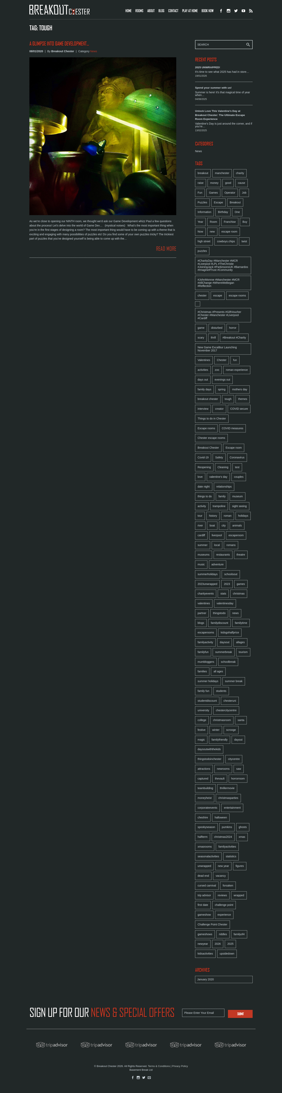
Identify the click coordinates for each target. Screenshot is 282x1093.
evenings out (222, 379)
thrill (213, 337)
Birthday (223, 212)
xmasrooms (205, 846)
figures (240, 866)
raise (200, 182)
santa (241, 720)
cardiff (201, 535)
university (203, 710)
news (235, 613)
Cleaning (223, 467)
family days (204, 389)
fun (235, 360)
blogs (201, 622)
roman (227, 515)
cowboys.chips (226, 241)
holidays (243, 515)
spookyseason (206, 827)
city (223, 525)
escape (217, 295)
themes (242, 399)
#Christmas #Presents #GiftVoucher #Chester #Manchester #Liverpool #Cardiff (219, 315)
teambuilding (205, 788)
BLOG (161, 10)
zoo (217, 369)
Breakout (235, 202)
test (237, 467)
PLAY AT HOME (190, 10)
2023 (227, 584)
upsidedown (227, 953)
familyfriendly (220, 739)
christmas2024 (223, 836)
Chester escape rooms (211, 437)
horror (232, 327)
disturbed (216, 327)
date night (204, 486)
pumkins (227, 827)
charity (240, 173)
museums (204, 554)
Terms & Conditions (159, 1066)
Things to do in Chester (212, 418)
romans (231, 545)
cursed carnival (207, 885)
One (237, 212)
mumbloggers (206, 661)
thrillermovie (227, 788)
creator (219, 408)
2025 (230, 943)
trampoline (219, 506)
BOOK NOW (207, 10)
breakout (203, 173)
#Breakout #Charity (234, 337)
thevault (219, 778)
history (213, 515)
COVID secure (239, 408)
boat (212, 525)
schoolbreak (228, 661)
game (201, 327)
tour (200, 515)
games (241, 584)
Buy (244, 221)
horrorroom (238, 778)
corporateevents (207, 807)
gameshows (205, 934)
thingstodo (219, 613)
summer (203, 545)
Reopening (204, 467)
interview (203, 408)
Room (213, 221)
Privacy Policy (180, 1066)
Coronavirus (237, 457)
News (93, 51)
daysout (224, 642)
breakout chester (208, 399)
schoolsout (230, 574)
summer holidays (208, 681)
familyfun (203, 652)
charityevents (206, 593)
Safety (219, 457)
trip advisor (204, 895)
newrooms (223, 768)
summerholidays (208, 574)
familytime (241, 622)
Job (244, 192)
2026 (218, 943)
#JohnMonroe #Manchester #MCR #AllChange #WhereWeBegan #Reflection (219, 282)
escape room (229, 231)
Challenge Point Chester (212, 924)
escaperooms (206, 632)
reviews (222, 895)
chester (202, 295)
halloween (221, 817)
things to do (205, 496)
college (202, 720)
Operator (229, 192)
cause (241, 182)
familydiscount (219, 622)
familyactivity (205, 642)
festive (201, 729)
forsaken (228, 885)
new (212, 231)
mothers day (239, 389)
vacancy (221, 875)
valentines (204, 603)
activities (203, 369)
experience (224, 914)
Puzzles (202, 202)
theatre (241, 554)
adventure (218, 564)
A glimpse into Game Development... (59, 44)
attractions (204, 768)
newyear (203, 943)
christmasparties (228, 797)
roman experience (237, 369)
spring (221, 389)
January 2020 (205, 979)
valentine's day (218, 476)
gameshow (204, 914)
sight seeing (239, 506)
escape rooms (237, 295)
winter (215, 729)
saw (238, 768)
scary (201, 337)
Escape (218, 202)
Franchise (230, 221)
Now (200, 231)
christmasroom (222, 720)
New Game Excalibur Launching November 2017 (217, 349)
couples (238, 476)
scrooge (231, 729)
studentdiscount (207, 700)
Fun (200, 192)
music (201, 564)
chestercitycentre (226, 710)
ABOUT (151, 10)
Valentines (204, 360)
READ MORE (166, 248)
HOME (128, 10)
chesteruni (229, 700)
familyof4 (239, 934)
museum (237, 496)
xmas (242, 836)
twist (244, 241)
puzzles (202, 250)
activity (202, 506)
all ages (218, 671)
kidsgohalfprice (230, 632)
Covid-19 (203, 457)
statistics (231, 856)
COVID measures (232, 428)
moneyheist (205, 797)
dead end (203, 875)
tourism (243, 652)
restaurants (223, 554)
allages (240, 642)
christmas (239, 593)
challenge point (224, 904)
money (214, 182)
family (222, 496)
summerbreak (223, 652)
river (200, 525)
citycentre (234, 759)
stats (223, 593)
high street (204, 241)
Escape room (234, 447)
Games (213, 192)
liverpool (217, 535)
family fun (203, 690)
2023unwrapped (207, 584)
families (202, 671)
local (217, 545)
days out (203, 379)
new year (223, 866)
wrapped (239, 895)
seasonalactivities (208, 856)
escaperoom (236, 535)
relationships (224, 486)
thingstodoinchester (209, 759)
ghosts (243, 827)
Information (204, 212)
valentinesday (225, 603)
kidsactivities (205, 953)
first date (203, 904)
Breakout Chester (208, 447)
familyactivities (227, 846)
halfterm (203, 836)
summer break (233, 681)
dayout (238, 739)
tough (228, 399)
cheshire (203, 817)
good (228, 182)
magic (201, 739)
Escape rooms (206, 428)
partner (202, 613)
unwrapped (204, 866)
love (200, 476)
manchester (222, 173)
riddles (223, 934)
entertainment (232, 807)
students (221, 690)
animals (237, 525)
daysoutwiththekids (209, 749)
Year (200, 221)
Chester (221, 360)
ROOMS (139, 10)
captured (203, 778)
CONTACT (173, 10)
